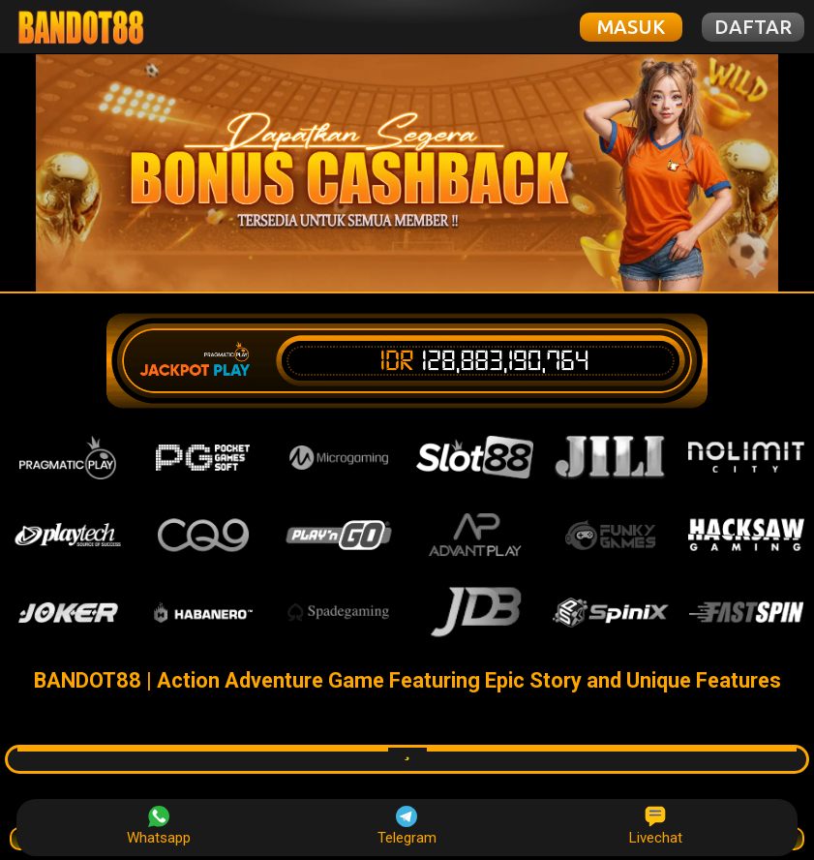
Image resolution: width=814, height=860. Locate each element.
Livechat (655, 826)
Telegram (407, 826)
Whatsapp (159, 826)
